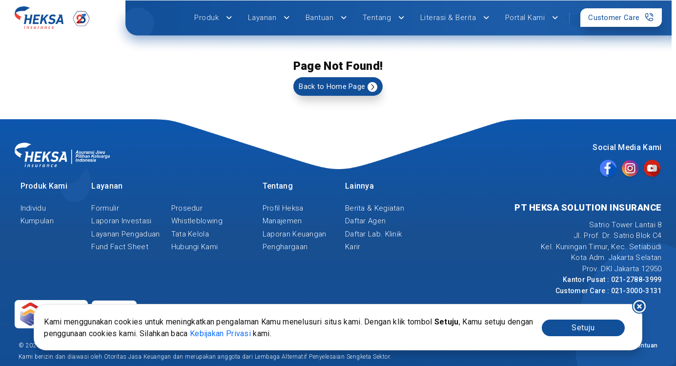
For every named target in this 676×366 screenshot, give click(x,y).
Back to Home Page (338, 87)
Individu (33, 208)
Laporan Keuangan (295, 234)
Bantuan (326, 17)
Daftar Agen (365, 220)
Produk (213, 17)
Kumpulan (37, 220)
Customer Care (621, 17)
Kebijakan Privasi (220, 333)
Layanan (269, 17)
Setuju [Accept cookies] (583, 327)
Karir (353, 246)
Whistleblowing (197, 220)
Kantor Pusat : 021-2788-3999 (612, 279)
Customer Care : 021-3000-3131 (608, 291)
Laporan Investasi (121, 220)
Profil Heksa (283, 208)
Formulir (105, 208)
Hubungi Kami (194, 246)
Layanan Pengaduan (125, 234)
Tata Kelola (190, 234)
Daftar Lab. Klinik (373, 234)
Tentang (384, 17)
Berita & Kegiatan (374, 208)
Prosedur (187, 208)
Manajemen (282, 220)
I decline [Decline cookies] (639, 306)
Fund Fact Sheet (119, 246)
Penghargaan (285, 246)
